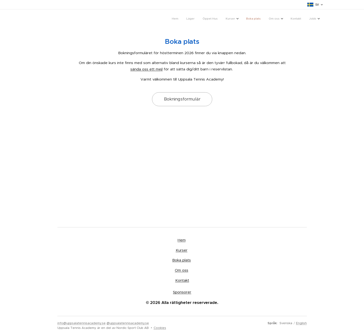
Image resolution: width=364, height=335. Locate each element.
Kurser (181, 250)
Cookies (160, 328)
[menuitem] (254, 19)
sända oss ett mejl (146, 69)
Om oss (181, 270)
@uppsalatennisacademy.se (128, 323)
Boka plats (181, 260)
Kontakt (182, 280)
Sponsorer (182, 292)
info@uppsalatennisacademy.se (81, 323)
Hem (181, 240)
